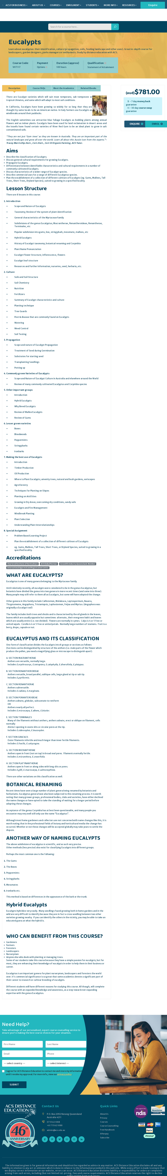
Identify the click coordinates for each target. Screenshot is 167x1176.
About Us (104, 1107)
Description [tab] (14, 81)
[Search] (115, 20)
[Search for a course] (79, 20)
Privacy (103, 1111)
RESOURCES (128, 5)
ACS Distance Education (44, 1174)
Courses (104, 1115)
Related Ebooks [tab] (88, 81)
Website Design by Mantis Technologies (123, 1174)
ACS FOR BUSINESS (16, 5)
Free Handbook (107, 1122)
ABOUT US (37, 5)
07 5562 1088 (54, 1115)
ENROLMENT (72, 5)
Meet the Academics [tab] (63, 81)
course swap (145, 101)
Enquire (152, 5)
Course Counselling (109, 1119)
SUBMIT (14, 1077)
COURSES (55, 5)
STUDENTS (91, 5)
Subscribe (105, 1130)
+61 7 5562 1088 (55, 1118)
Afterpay (104, 1126)
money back (143, 94)
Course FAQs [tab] (39, 81)
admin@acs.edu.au (56, 1123)
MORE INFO (110, 5)
